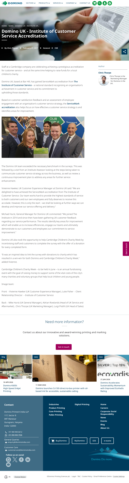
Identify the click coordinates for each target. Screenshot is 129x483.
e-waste (107, 440)
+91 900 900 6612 (15, 432)
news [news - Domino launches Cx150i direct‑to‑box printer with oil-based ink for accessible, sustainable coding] (36, 357)
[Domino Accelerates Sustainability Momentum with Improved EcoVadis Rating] (113, 375)
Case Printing (55, 411)
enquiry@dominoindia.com (19, 442)
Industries (54, 404)
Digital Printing (82, 404)
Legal (74, 476)
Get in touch (63, 347)
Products (44, 3)
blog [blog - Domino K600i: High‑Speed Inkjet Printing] (3, 357)
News (103, 417)
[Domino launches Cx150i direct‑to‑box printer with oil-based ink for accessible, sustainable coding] (64, 375)
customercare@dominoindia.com (21, 450)
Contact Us (85, 3)
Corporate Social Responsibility (108, 412)
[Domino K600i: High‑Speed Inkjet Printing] (16, 375)
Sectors (31, 3)
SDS (94, 440)
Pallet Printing (56, 415)
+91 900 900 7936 (15, 435)
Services (58, 3)
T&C (78, 476)
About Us (104, 428)
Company (71, 3)
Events (103, 421)
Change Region (20, 477)
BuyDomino (59, 440)
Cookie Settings (119, 476)
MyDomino (79, 440)
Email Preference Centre (102, 476)
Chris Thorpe (104, 72)
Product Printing (57, 408)
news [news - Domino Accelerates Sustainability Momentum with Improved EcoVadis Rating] (101, 357)
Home (103, 404)
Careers (104, 408)
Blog (102, 424)
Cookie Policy (87, 476)
